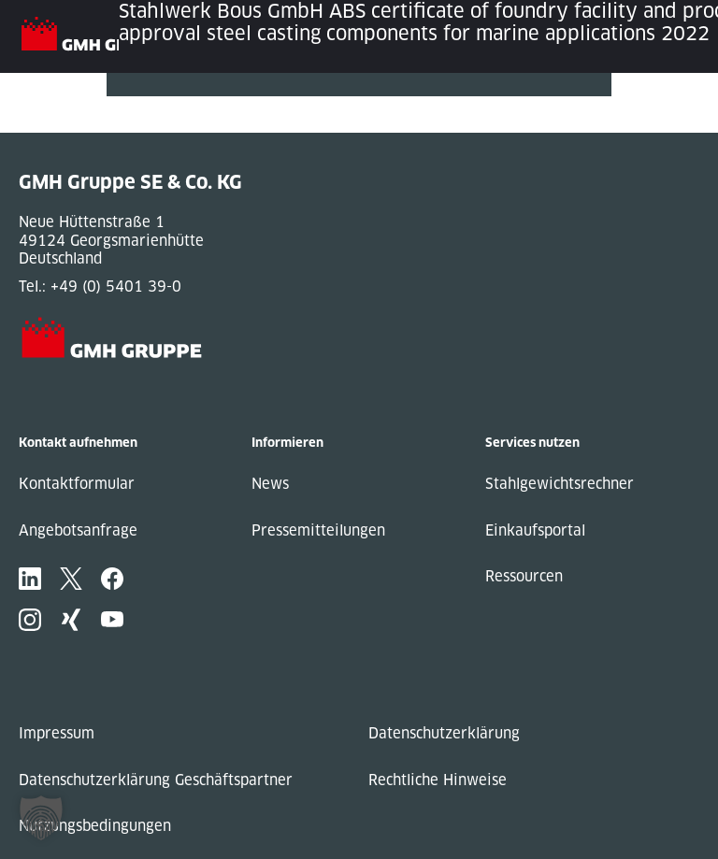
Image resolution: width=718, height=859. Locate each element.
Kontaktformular (77, 484)
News (270, 484)
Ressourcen (524, 576)
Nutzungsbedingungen (95, 826)
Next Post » (147, 124)
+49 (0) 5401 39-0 (115, 286)
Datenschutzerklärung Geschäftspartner (156, 780)
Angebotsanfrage (78, 530)
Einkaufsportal (535, 530)
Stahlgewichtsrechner (559, 484)
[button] (41, 818)
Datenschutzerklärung (444, 733)
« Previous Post (161, 105)
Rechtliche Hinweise (437, 780)
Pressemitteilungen (318, 530)
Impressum (56, 733)
